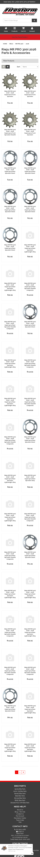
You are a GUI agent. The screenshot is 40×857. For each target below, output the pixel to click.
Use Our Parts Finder (20, 37)
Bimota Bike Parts (20, 798)
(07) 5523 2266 (20, 829)
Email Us (21, 831)
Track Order (20, 820)
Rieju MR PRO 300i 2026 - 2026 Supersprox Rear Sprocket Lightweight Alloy (30, 248)
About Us (20, 810)
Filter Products (8, 61)
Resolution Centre (20, 818)
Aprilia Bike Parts (20, 789)
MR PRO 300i (19, 44)
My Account (20, 816)
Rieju (11, 44)
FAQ (20, 822)
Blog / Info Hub (20, 812)
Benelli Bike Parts (20, 793)
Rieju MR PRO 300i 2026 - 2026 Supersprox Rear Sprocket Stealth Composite (30, 287)
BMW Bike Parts (20, 800)
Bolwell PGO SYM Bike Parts (20, 803)
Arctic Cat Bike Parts (20, 791)
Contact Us (20, 814)
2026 (27, 44)
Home (5, 44)
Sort (18, 67)
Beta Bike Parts (20, 796)
